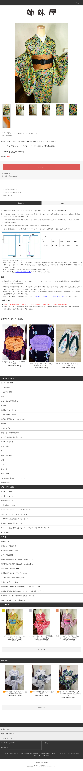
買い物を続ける (6, 195)
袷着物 (8, 132)
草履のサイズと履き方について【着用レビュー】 (17, 596)
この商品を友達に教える (8, 189)
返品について (6, 174)
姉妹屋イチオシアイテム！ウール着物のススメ (17, 559)
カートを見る (46, 743)
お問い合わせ (4, 747)
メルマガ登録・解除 (73, 753)
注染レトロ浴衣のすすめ (9, 582)
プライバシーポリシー (61, 753)
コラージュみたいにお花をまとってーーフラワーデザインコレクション (24, 133)
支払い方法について (15, 753)
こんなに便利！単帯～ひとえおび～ (13, 577)
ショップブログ (37, 755)
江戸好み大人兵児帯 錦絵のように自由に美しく (17, 564)
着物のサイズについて (8, 546)
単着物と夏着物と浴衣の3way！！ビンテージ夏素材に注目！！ (22, 591)
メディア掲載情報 (7, 555)
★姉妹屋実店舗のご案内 (9, 550)
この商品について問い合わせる (10, 192)
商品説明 (21, 203)
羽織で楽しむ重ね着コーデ (10, 568)
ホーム (3, 132)
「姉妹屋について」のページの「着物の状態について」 (50, 296)
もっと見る (9, 135)
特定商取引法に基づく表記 (10, 176)
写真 (62, 203)
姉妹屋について (6, 541)
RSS (44, 755)
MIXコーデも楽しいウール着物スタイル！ (15, 600)
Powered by (41, 766)
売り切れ (41, 167)
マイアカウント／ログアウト (9, 743)
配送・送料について (26, 753)
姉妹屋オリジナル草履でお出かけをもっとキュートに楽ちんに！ (23, 587)
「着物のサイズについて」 (23, 272)
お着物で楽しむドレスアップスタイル (14, 573)
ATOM (47, 755)
